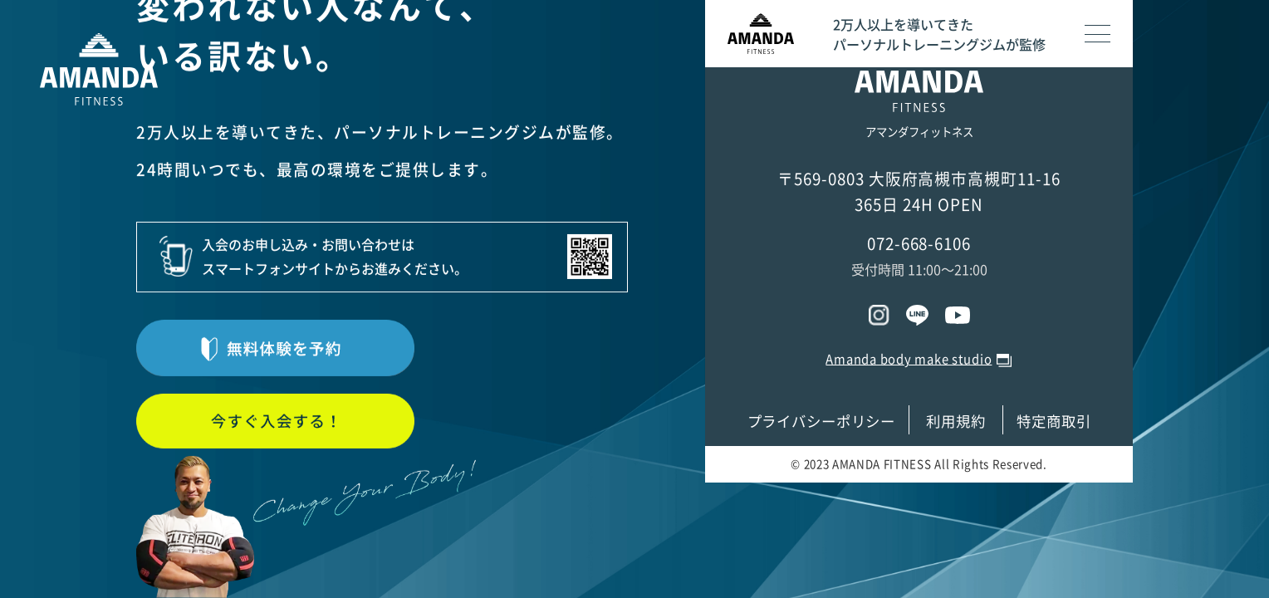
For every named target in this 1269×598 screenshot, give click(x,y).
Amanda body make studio (909, 359)
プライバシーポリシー (821, 421)
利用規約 (956, 421)
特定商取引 (1053, 421)
